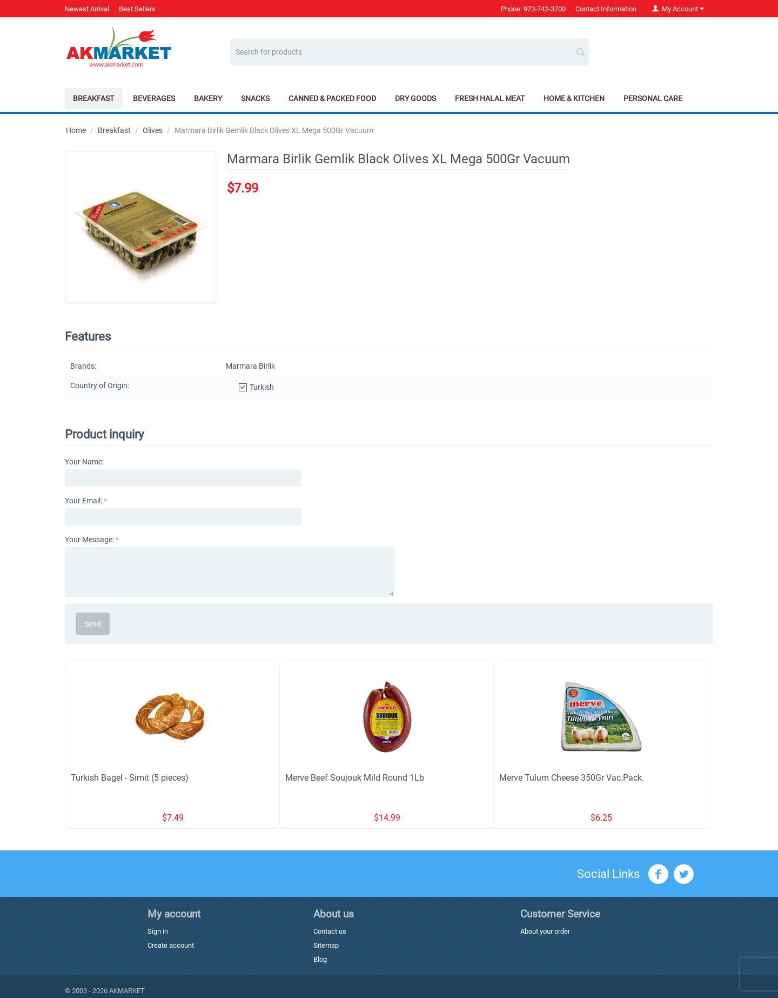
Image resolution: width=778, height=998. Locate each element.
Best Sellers (137, 9)
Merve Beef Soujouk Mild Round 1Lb (354, 778)
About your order (545, 931)
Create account (170, 945)
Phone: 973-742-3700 (533, 9)
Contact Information (605, 9)
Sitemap (326, 945)
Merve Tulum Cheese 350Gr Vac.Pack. (571, 778)
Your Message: (89, 539)
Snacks (255, 98)
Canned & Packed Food (332, 98)
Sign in (157, 931)
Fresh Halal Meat (490, 98)
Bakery (208, 98)
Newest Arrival (87, 9)
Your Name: (84, 461)
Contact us (329, 931)
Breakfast (93, 98)
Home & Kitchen (574, 98)
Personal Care (652, 98)
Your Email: (83, 500)
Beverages (154, 98)
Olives (153, 130)
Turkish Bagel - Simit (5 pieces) (130, 778)
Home (76, 130)
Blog (320, 959)
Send (92, 624)
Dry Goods (415, 98)
